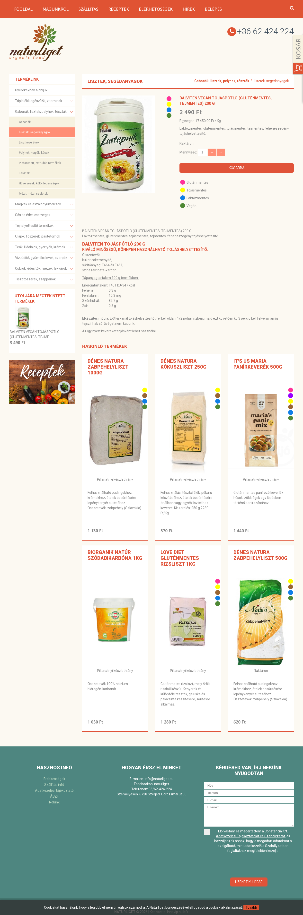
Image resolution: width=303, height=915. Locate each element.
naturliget (161, 784)
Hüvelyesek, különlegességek (39, 183)
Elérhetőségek (156, 9)
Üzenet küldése (249, 882)
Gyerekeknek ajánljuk (31, 90)
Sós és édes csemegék (44, 215)
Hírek (189, 9)
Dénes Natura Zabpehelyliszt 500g (260, 555)
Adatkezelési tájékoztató (54, 790)
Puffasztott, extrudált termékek (40, 163)
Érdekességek (54, 779)
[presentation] (249, 865)
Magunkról (56, 9)
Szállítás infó (54, 785)
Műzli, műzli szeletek (33, 193)
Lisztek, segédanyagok (34, 132)
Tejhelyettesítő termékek (44, 226)
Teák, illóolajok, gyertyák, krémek (44, 247)
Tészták (24, 173)
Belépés (213, 9)
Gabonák (25, 122)
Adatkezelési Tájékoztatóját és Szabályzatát (250, 836)
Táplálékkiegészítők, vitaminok (44, 101)
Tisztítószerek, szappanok (44, 279)
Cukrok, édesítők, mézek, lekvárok (44, 269)
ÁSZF (54, 796)
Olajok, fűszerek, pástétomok (44, 236)
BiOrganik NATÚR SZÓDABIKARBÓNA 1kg (115, 555)
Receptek (118, 9)
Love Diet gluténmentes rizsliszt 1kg (179, 558)
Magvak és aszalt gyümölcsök (44, 204)
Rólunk (54, 802)
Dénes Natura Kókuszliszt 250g (183, 364)
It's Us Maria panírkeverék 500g (257, 364)
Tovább (251, 907)
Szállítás (88, 9)
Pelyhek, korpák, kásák (34, 152)
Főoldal (23, 9)
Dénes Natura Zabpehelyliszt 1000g (108, 367)
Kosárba (237, 168)
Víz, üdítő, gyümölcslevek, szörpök (44, 258)
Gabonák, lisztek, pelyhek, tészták (44, 112)
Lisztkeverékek (29, 142)
